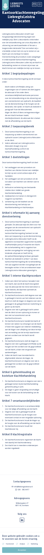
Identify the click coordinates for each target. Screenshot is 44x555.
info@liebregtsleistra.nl (22, 486)
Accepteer (22, 550)
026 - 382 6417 (22, 489)
